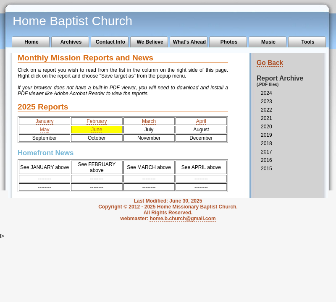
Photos (229, 42)
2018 (266, 143)
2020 (266, 127)
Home (31, 42)
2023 (266, 101)
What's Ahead (189, 42)
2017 (266, 152)
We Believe (149, 42)
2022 (266, 110)
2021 (266, 118)
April (201, 121)
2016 (266, 160)
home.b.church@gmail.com (182, 218)
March (149, 121)
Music (268, 42)
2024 (266, 93)
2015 (266, 169)
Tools (307, 42)
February (97, 121)
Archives (71, 42)
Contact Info (110, 42)
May (45, 130)
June (96, 130)
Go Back (270, 62)
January (45, 121)
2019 (266, 135)
